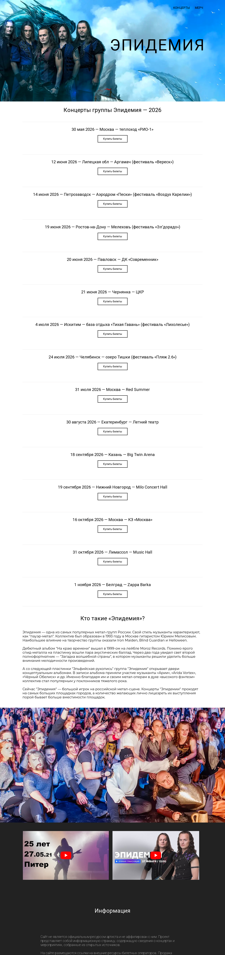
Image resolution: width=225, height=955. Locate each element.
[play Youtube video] (65, 855)
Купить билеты (112, 138)
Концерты (181, 7)
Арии (163, 673)
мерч (199, 7)
